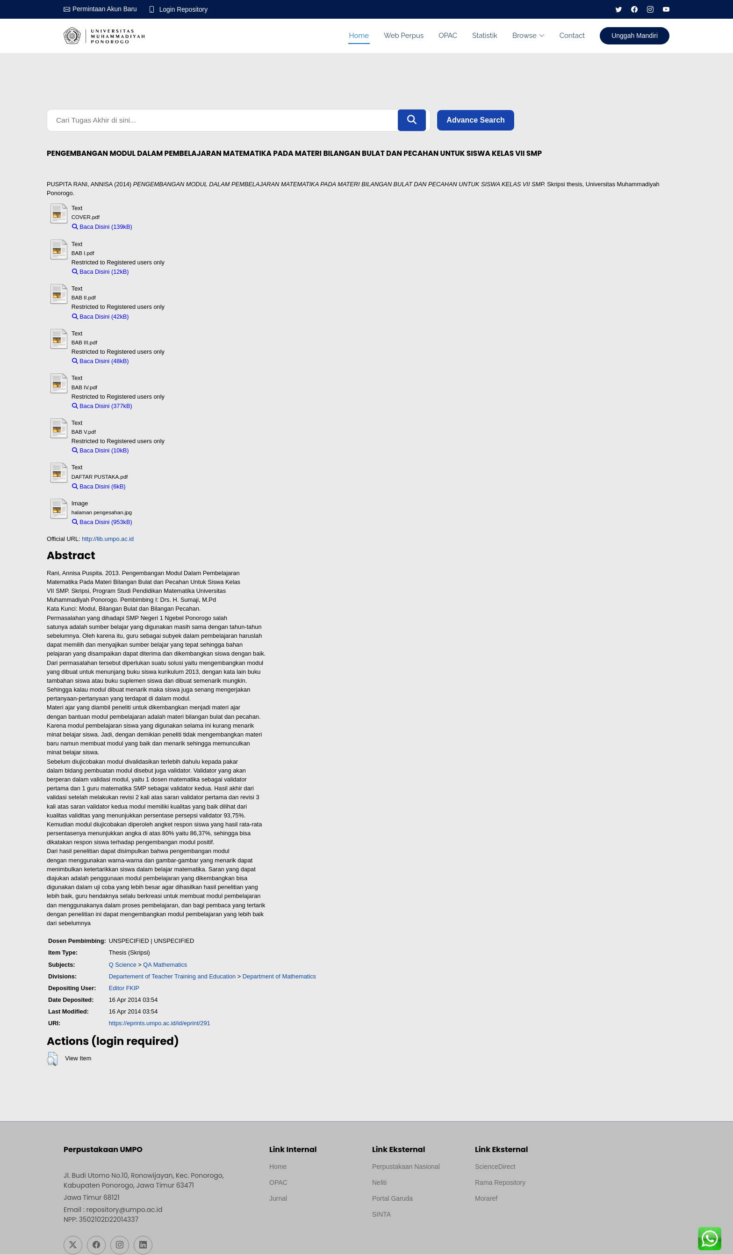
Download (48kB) (156, 361)
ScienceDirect (495, 1167)
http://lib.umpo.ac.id (108, 539)
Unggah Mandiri (634, 35)
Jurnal (278, 1199)
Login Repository (184, 9)
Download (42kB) (156, 317)
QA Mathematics (165, 965)
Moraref (486, 1199)
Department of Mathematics (279, 976)
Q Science (123, 965)
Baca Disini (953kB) (102, 522)
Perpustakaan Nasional (406, 1167)
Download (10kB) (156, 451)
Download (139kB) (161, 227)
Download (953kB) (161, 522)
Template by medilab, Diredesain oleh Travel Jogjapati (301, 1221)
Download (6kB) (151, 486)
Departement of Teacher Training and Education (172, 976)
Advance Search (475, 120)
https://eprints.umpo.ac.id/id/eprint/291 (159, 1024)
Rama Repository (500, 1183)
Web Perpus (404, 35)
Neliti (379, 1183)
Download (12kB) (156, 272)
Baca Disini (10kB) (100, 451)
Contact (572, 35)
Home (359, 35)
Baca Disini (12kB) (100, 272)
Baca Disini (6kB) (99, 486)
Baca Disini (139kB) (102, 227)
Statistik (484, 35)
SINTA (381, 1214)
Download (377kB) (161, 406)
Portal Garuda (392, 1199)
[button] (52, 1060)
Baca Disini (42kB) (100, 317)
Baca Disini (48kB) (100, 361)
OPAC (447, 35)
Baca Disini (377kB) (102, 406)
